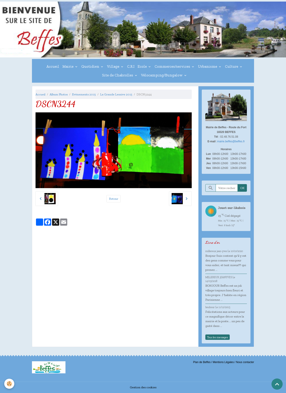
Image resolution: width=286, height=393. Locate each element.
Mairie (68, 66)
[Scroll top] (277, 384)
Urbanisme (208, 66)
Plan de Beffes (201, 362)
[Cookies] (9, 384)
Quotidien (90, 66)
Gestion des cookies (143, 387)
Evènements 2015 (84, 94)
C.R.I (131, 66)
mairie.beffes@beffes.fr (231, 141)
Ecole (143, 66)
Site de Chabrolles (118, 75)
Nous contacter (245, 362)
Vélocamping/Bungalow (162, 75)
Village (113, 66)
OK (242, 188)
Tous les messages (217, 337)
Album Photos (59, 94)
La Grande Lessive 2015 (116, 94)
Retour (113, 199)
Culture (232, 66)
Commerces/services (173, 66)
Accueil (52, 66)
